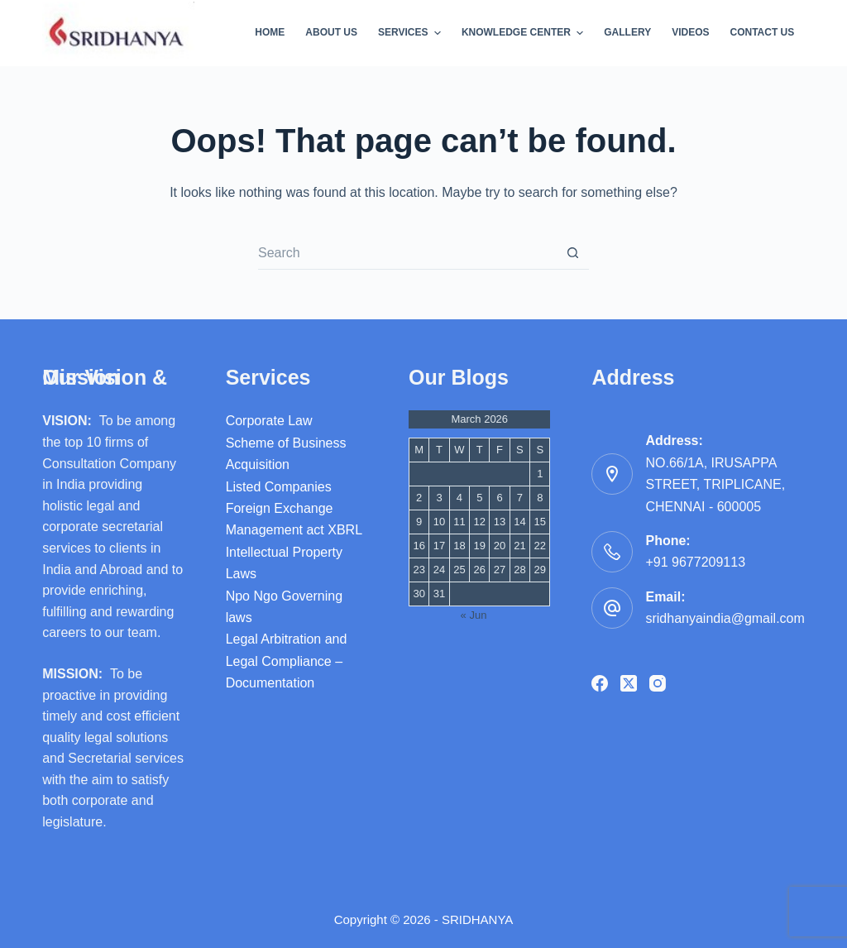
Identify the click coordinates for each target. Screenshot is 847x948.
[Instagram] (657, 683)
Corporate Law (269, 421)
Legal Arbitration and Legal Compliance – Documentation (286, 661)
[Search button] (572, 253)
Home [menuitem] (270, 32)
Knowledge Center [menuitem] (524, 33)
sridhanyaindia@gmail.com (724, 618)
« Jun (474, 615)
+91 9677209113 (695, 562)
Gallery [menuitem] (627, 32)
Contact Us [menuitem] (762, 32)
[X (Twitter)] (628, 683)
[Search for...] (407, 253)
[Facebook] (599, 683)
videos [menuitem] (690, 32)
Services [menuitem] (411, 33)
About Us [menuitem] (331, 32)
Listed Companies (279, 487)
